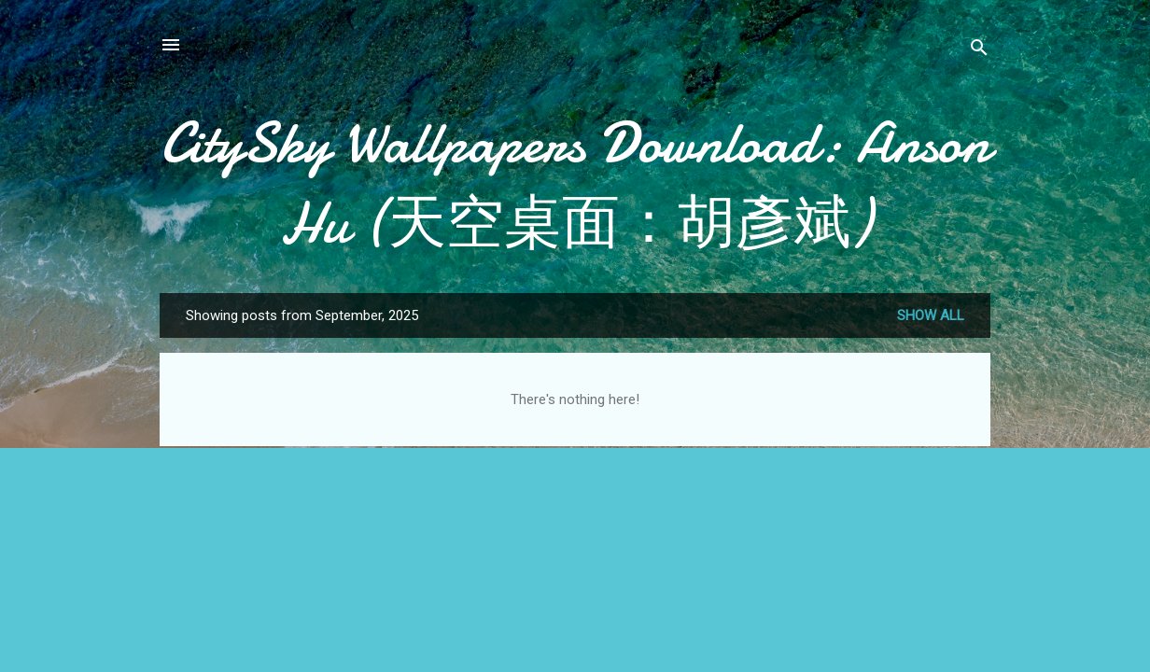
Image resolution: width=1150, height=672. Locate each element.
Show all (930, 315)
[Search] (979, 50)
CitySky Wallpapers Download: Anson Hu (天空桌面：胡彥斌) (575, 183)
